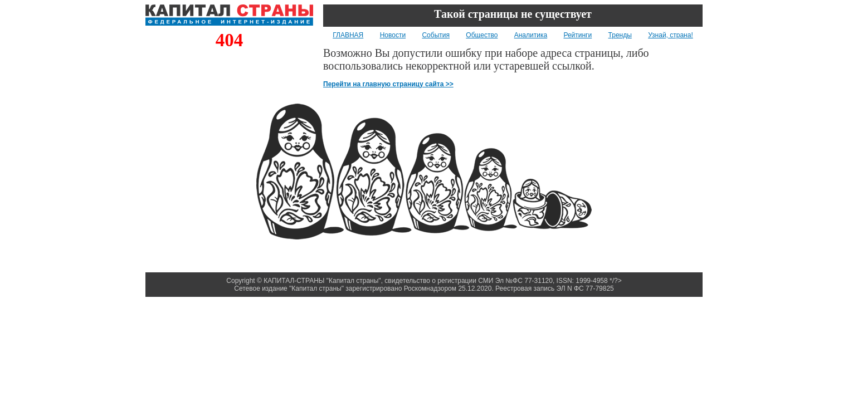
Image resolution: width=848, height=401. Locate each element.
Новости (393, 35)
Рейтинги (577, 35)
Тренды (620, 35)
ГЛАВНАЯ (348, 35)
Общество (482, 35)
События (436, 35)
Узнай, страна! (670, 35)
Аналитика (530, 35)
